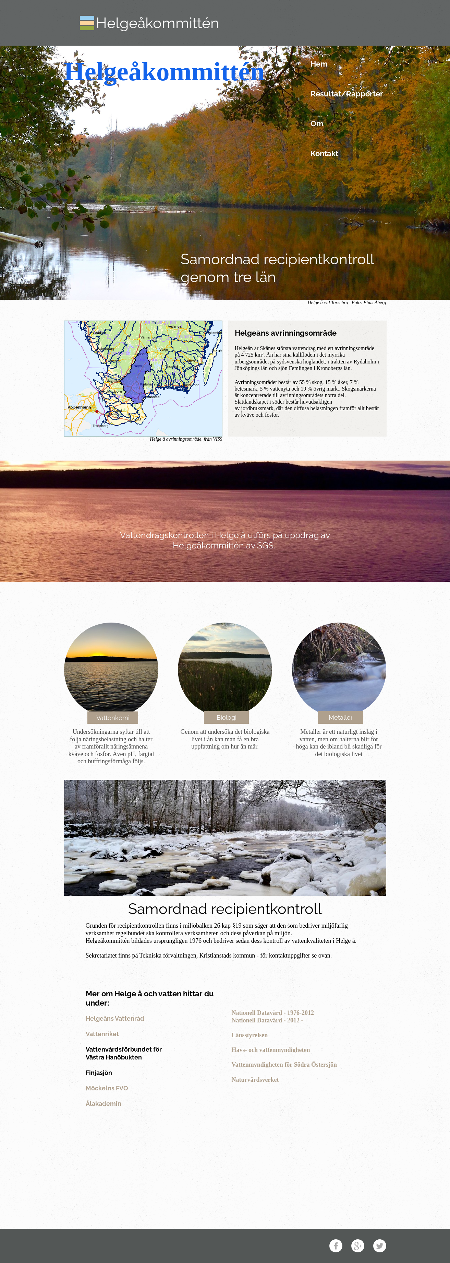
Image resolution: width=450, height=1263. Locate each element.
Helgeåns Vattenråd (115, 1018)
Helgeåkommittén (157, 23)
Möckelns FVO (107, 1088)
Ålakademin (103, 1103)
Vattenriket (102, 1034)
